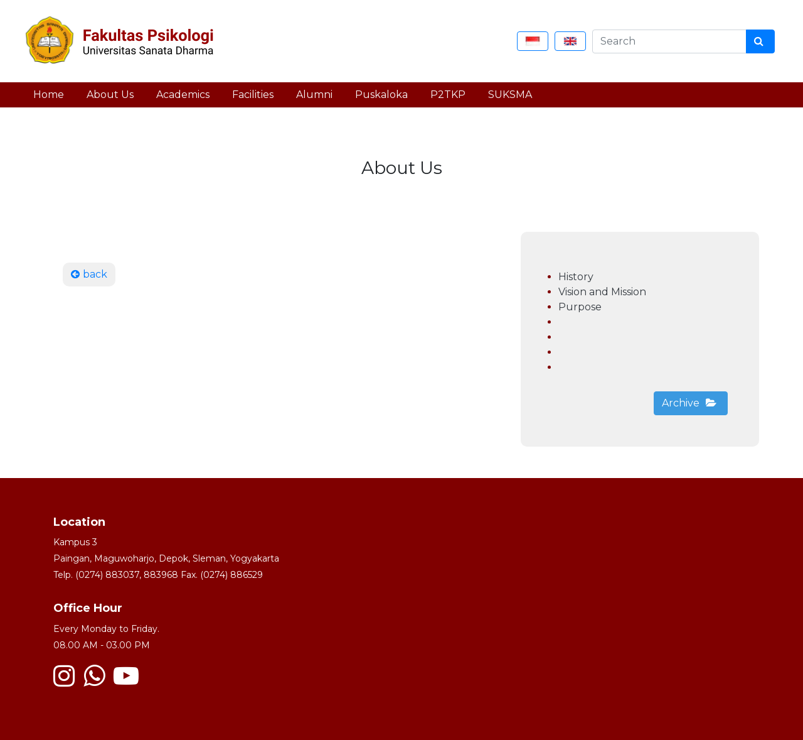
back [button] (89, 274)
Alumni (314, 95)
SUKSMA (510, 95)
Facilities (253, 95)
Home (48, 95)
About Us (110, 95)
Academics (183, 95)
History (575, 277)
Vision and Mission (602, 292)
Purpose (580, 307)
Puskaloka (381, 95)
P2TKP (447, 95)
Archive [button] (689, 403)
